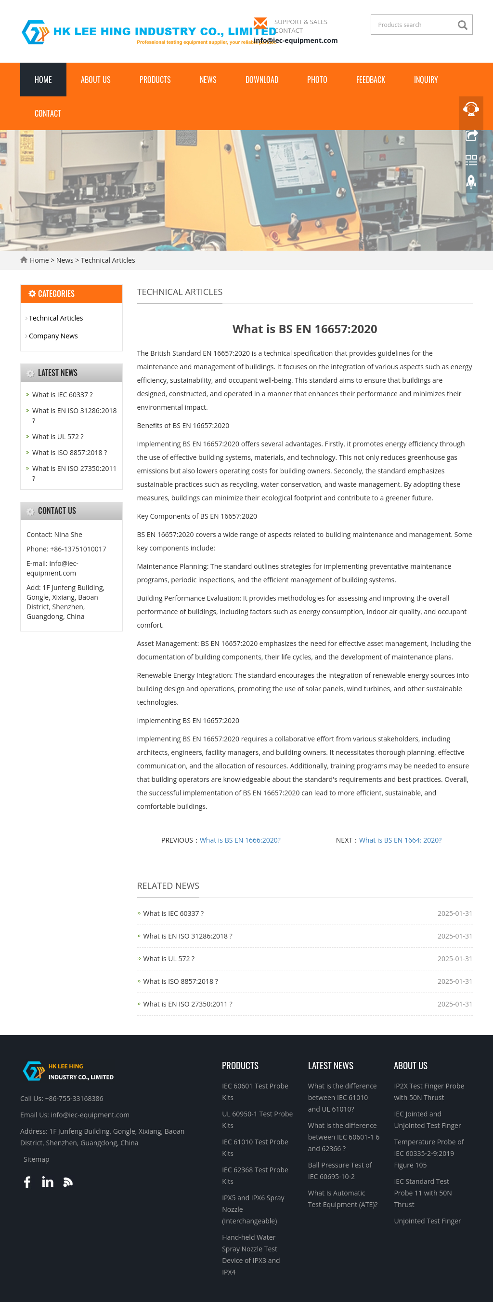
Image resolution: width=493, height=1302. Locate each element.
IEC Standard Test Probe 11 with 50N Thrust (423, 1193)
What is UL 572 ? (169, 958)
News (208, 79)
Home (43, 79)
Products (155, 79)
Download (262, 79)
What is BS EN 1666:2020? (240, 840)
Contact (48, 113)
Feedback (370, 79)
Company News (53, 335)
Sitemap (36, 1159)
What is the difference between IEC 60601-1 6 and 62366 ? (344, 1137)
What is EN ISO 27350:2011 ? (188, 1003)
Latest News (330, 1065)
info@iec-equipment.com (296, 40)
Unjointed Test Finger (427, 1220)
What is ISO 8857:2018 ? (180, 981)
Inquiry (426, 79)
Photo (317, 79)
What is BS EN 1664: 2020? (400, 840)
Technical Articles (107, 260)
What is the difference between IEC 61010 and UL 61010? (342, 1097)
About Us (96, 79)
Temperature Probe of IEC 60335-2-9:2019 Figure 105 (429, 1153)
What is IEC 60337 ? (173, 913)
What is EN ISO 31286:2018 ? (188, 935)
